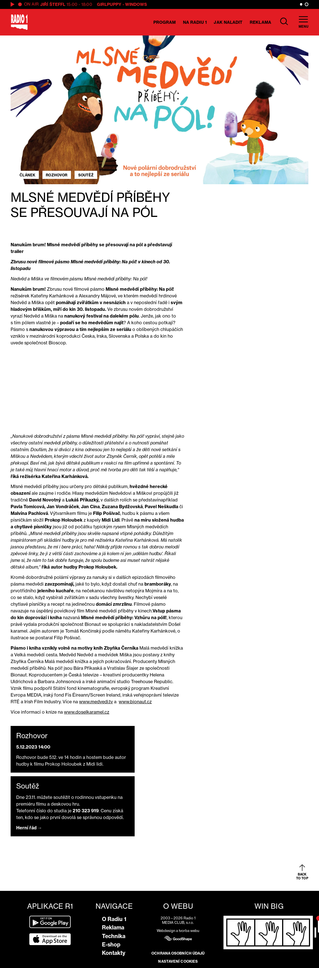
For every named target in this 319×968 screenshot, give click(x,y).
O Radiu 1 (114, 919)
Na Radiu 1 (195, 22)
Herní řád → (29, 827)
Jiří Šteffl (52, 4)
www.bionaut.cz (135, 701)
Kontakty (113, 953)
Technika (113, 936)
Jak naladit (228, 22)
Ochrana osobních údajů (177, 953)
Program (164, 22)
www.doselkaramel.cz (86, 712)
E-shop (111, 944)
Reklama (260, 22)
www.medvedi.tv (96, 701)
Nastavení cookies (178, 961)
